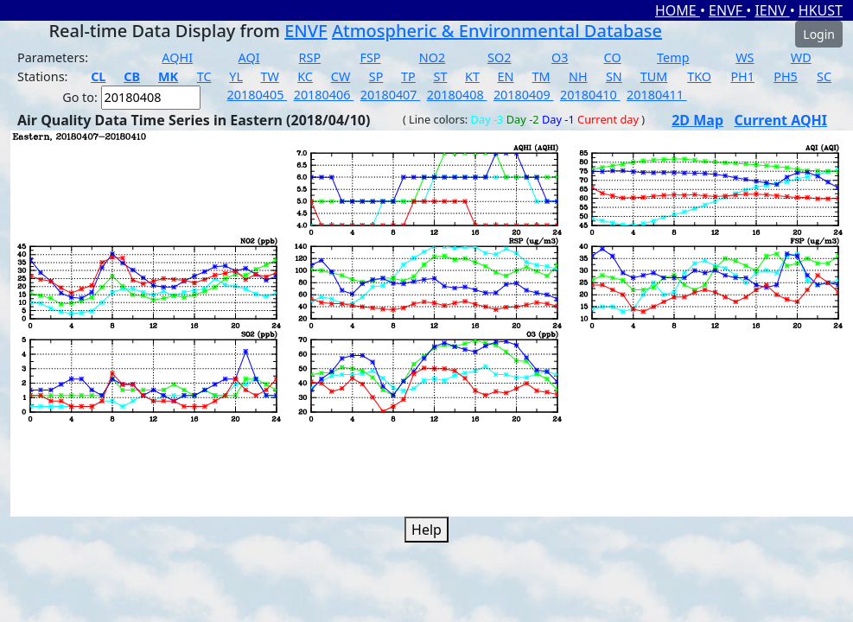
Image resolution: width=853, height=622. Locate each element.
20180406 (324, 94)
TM (541, 76)
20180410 (590, 94)
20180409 (523, 94)
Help (426, 529)
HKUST (821, 10)
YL (236, 76)
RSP (310, 57)
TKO (699, 76)
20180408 (457, 94)
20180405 (257, 94)
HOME (677, 10)
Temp (673, 57)
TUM (654, 76)
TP (408, 76)
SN (614, 76)
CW (340, 76)
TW (270, 76)
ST (440, 76)
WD (801, 57)
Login (819, 34)
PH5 (785, 76)
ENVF (727, 10)
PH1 (742, 76)
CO (612, 57)
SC (824, 76)
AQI (249, 57)
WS (744, 57)
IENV (771, 10)
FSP (370, 57)
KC (305, 76)
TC (204, 76)
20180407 (390, 94)
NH (578, 76)
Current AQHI (780, 120)
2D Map (697, 120)
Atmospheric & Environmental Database (497, 30)
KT (472, 76)
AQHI (177, 57)
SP (376, 76)
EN (506, 76)
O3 (559, 57)
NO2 (432, 57)
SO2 (499, 57)
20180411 (657, 94)
